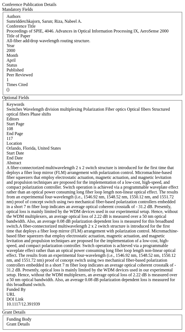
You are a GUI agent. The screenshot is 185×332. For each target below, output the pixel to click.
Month (12, 55)
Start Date (15, 153)
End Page (15, 133)
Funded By (16, 289)
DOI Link (15, 299)
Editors (13, 119)
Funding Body (19, 319)
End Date (15, 158)
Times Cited (17, 84)
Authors (14, 16)
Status (12, 65)
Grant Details (18, 324)
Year (10, 45)
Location (14, 143)
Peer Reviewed (20, 75)
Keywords (15, 104)
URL (11, 294)
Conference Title (21, 26)
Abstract (14, 162)
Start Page (15, 123)
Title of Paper (18, 36)
